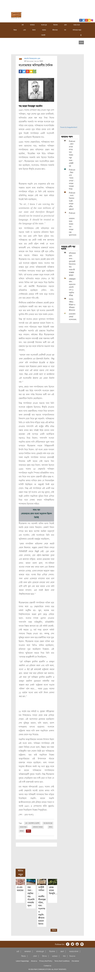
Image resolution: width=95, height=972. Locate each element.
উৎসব (34, 30)
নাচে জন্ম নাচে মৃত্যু (48, 823)
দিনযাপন (72, 956)
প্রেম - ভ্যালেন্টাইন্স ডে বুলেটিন (32, 823)
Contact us (47, 965)
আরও (54, 930)
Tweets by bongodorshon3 (68, 127)
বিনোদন (55, 25)
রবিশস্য (50, 827)
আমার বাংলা (76, 25)
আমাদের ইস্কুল (23, 827)
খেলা (24, 30)
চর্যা (23, 25)
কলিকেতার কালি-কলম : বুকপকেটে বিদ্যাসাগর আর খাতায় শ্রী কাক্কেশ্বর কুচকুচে (72, 264)
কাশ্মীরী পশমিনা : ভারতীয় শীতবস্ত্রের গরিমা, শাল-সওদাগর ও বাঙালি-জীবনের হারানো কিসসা (42, 905)
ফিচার (15, 30)
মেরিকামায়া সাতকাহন (38, 827)
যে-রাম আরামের (20, 889)
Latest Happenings (22, 961)
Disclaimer (75, 961)
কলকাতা (32, 25)
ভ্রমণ (65, 25)
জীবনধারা (55, 30)
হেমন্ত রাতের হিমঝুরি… (53, 890)
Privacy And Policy (45, 961)
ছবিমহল (22, 831)
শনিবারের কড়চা (77, 30)
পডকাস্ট (43, 35)
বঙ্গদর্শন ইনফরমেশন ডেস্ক (32, 58)
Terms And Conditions (62, 961)
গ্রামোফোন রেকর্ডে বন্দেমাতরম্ (72, 317)
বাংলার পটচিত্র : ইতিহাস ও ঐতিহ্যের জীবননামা (72, 304)
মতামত (44, 30)
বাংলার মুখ (44, 25)
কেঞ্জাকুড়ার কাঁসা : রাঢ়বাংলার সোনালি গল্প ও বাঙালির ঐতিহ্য (72, 287)
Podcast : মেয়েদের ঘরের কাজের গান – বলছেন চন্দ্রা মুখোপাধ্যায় (72, 224)
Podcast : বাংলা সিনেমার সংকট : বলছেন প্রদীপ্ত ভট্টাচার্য (72, 201)
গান (65, 30)
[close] (81, 42)
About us (34, 961)
